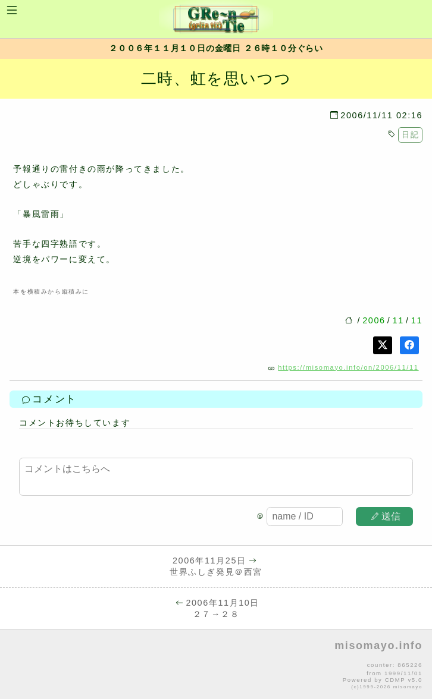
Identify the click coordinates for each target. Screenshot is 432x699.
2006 (373, 320)
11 (398, 320)
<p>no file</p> (216, 665)
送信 (386, 516)
